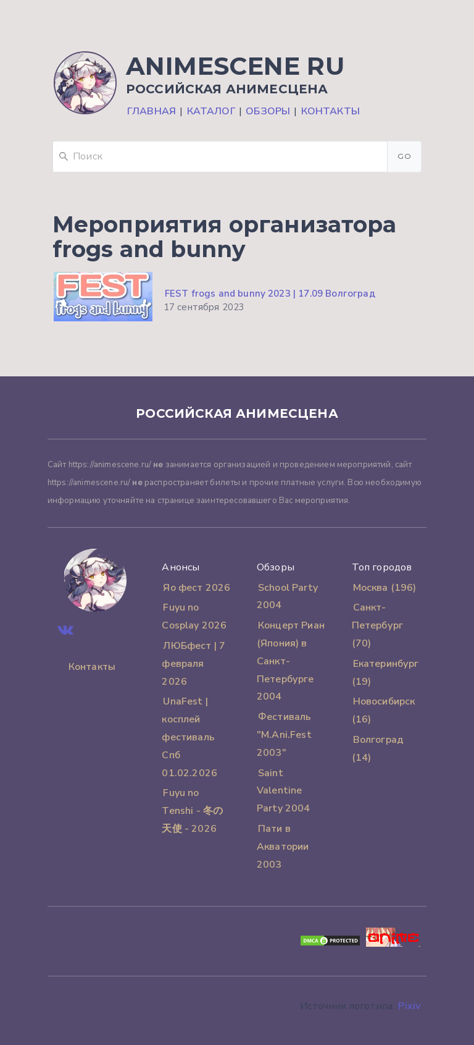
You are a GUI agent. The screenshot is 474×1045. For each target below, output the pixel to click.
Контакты (330, 111)
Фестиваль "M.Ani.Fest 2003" (284, 734)
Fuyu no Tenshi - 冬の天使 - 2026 (192, 811)
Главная (151, 111)
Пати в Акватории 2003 (283, 846)
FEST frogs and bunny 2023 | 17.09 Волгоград (270, 293)
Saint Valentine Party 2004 (283, 791)
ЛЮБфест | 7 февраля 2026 (193, 663)
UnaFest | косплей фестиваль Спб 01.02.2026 (189, 737)
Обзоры (268, 111)
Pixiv (409, 1006)
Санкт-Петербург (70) (377, 625)
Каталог (211, 111)
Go (404, 156)
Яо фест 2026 (196, 587)
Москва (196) (385, 587)
